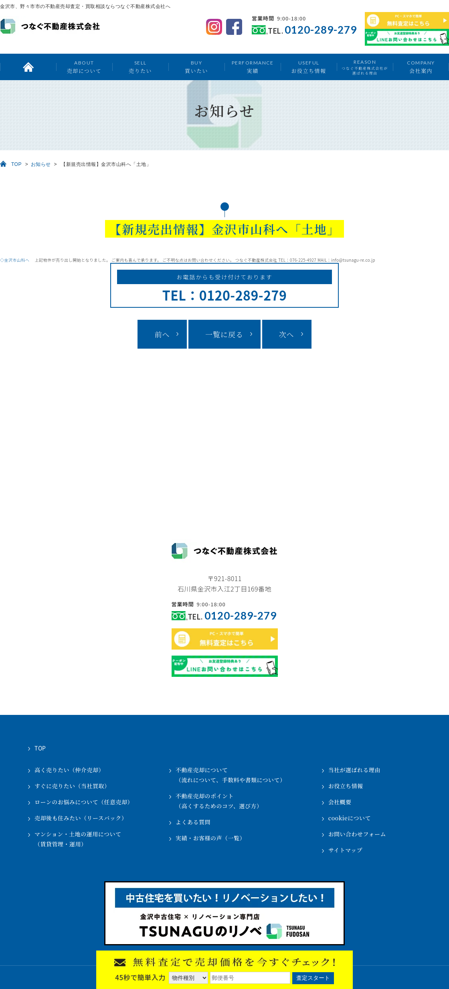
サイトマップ (345, 850)
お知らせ (41, 164)
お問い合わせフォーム (357, 834)
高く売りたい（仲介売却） (69, 770)
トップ (28, 67)
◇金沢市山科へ (17, 260)
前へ (162, 334)
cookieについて (349, 818)
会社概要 (340, 802)
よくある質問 (193, 822)
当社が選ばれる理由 (354, 770)
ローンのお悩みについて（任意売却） (83, 802)
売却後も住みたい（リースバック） (80, 818)
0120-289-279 (321, 29)
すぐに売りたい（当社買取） (72, 786)
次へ (286, 334)
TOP (16, 164)
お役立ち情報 (308, 67)
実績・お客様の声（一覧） (210, 838)
